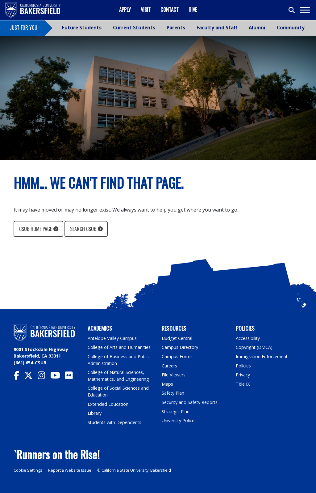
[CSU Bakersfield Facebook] (19, 377)
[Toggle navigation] (304, 10)
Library (95, 413)
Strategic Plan (176, 411)
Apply (125, 9)
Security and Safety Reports (190, 402)
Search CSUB (83, 229)
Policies (243, 366)
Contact (169, 9)
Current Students (134, 27)
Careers (169, 366)
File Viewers (173, 375)
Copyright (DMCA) (254, 347)
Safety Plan (173, 393)
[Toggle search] (292, 10)
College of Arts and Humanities (119, 347)
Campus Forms (177, 356)
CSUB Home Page (35, 229)
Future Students (82, 27)
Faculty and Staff (217, 27)
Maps (167, 384)
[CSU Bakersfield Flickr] (71, 377)
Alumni (257, 27)
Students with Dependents (115, 422)
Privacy (243, 375)
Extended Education (108, 404)
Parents (176, 27)
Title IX (243, 384)
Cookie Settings (28, 470)
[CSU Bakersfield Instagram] (44, 377)
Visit (146, 9)
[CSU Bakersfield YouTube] (57, 377)
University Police (178, 420)
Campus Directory (180, 347)
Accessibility (248, 338)
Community (291, 27)
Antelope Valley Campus (112, 338)
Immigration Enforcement (262, 356)
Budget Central (177, 338)
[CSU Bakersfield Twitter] (31, 377)
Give (193, 9)
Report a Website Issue (69, 470)
